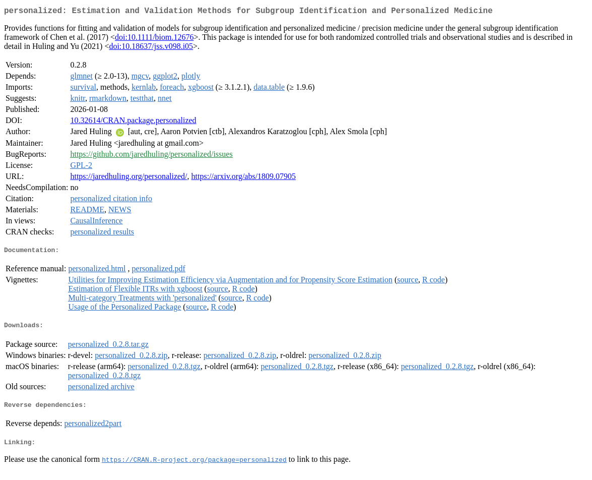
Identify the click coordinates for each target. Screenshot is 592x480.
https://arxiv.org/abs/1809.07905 (243, 178)
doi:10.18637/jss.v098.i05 (151, 48)
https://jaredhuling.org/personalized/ (128, 178)
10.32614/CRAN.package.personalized (133, 122)
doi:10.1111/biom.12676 (154, 39)
